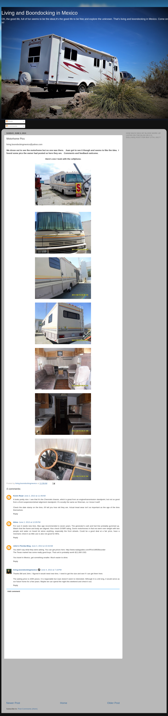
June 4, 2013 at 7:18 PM (51, 570)
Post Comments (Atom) (28, 709)
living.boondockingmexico (25, 570)
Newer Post (13, 702)
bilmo (15, 522)
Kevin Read (18, 496)
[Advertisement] (63, 680)
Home (63, 702)
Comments (11, 126)
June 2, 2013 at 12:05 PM (29, 522)
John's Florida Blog (22, 546)
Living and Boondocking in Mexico (39, 13)
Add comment (13, 591)
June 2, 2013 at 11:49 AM (35, 496)
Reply (15, 514)
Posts (9, 121)
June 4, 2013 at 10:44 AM (42, 546)
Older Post (113, 702)
